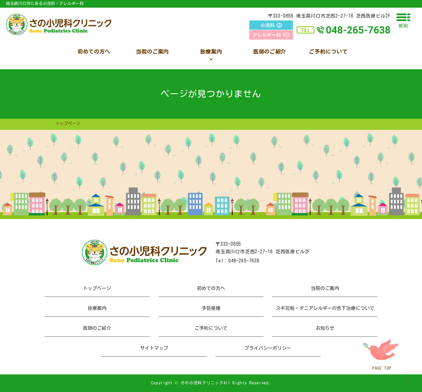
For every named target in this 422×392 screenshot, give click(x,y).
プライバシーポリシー (267, 348)
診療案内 (97, 308)
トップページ (97, 288)
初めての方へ (211, 288)
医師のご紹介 (97, 328)
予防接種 (211, 308)
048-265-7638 (243, 260)
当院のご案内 (325, 288)
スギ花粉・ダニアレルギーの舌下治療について (325, 308)
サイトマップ (154, 348)
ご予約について (211, 328)
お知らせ (325, 328)
